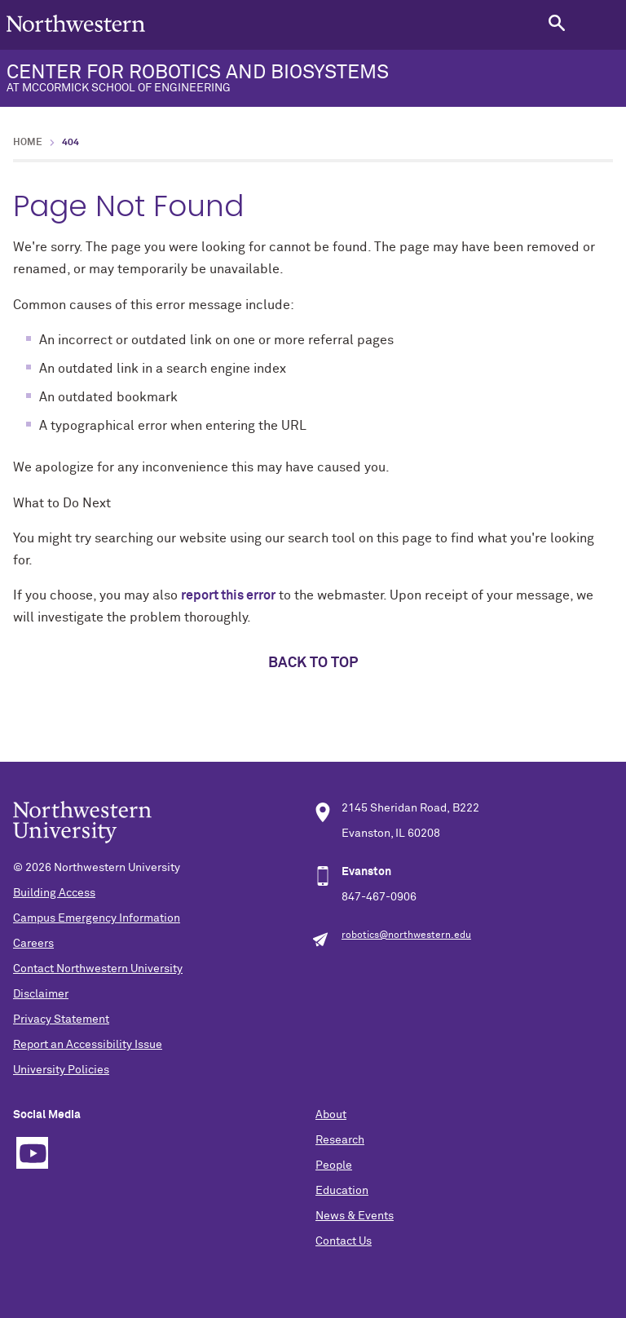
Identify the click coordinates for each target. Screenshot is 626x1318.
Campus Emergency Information (96, 918)
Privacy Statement (61, 1019)
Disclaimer (40, 994)
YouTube (32, 1153)
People (333, 1165)
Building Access (54, 893)
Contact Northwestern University (98, 969)
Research (339, 1140)
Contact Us (343, 1241)
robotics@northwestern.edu (406, 935)
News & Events (354, 1216)
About (330, 1115)
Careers (33, 943)
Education (341, 1190)
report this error (228, 595)
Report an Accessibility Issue (87, 1044)
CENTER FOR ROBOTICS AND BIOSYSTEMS (313, 78)
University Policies (61, 1070)
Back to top (313, 663)
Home (27, 143)
